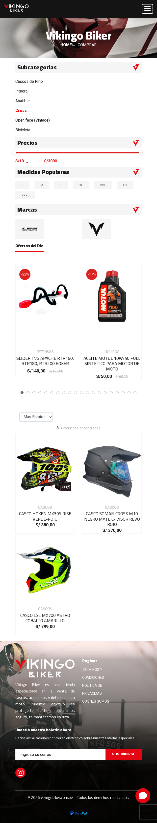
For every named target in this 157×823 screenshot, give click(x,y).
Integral (21, 91)
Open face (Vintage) (32, 120)
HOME (66, 45)
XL (82, 185)
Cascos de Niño (29, 81)
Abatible (22, 100)
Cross (21, 110)
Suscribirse (123, 754)
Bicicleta (22, 130)
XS (126, 185)
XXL (104, 185)
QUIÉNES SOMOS (95, 701)
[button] (22, 392)
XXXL (27, 195)
